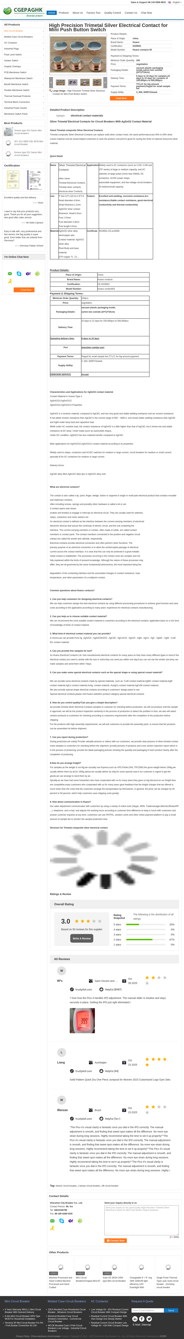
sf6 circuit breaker (110, 1186)
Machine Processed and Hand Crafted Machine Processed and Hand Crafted (60, 1282)
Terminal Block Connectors (17, 102)
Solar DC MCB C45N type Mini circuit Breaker (114, 1279)
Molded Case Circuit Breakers (18, 37)
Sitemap (146, 1324)
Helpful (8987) (113, 989)
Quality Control (112, 12)
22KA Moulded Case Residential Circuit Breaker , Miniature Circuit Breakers (67, 1310)
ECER (163, 1336)
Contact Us (131, 12)
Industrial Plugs (11, 48)
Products (64, 12)
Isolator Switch (11, 60)
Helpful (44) (112, 1071)
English (177, 2)
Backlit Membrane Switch (16, 84)
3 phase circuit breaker (89, 1186)
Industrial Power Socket (15, 108)
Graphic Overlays (12, 66)
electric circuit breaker (66, 1186)
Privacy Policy (22, 1336)
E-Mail (136, 1324)
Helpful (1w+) (112, 1118)
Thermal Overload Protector (17, 96)
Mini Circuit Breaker (13, 31)
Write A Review (82, 938)
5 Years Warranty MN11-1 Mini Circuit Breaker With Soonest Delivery (23, 1310)
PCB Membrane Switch (15, 72)
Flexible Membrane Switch (16, 90)
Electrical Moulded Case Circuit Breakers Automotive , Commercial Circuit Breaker (64, 1319)
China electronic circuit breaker (46, 1336)
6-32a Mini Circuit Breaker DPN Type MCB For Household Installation (22, 1317)
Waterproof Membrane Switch (18, 78)
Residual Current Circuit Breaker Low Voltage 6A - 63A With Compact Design (109, 1324)
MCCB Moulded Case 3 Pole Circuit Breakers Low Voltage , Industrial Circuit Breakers (67, 1328)
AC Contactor (10, 43)
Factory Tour (94, 12)
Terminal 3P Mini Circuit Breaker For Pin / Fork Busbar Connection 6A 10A (24, 1324)
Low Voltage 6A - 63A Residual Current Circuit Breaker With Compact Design (109, 1310)
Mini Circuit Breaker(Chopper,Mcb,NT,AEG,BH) (88, 1279)
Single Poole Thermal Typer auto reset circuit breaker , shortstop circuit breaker (167, 1282)
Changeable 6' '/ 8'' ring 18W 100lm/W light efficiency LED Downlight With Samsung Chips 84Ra (141, 1284)
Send (171, 1310)
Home (51, 12)
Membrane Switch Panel (15, 114)
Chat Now (146, 13)
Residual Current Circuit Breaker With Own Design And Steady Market (109, 1317)
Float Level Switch (13, 54)
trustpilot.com (83, 989)
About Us (77, 12)
